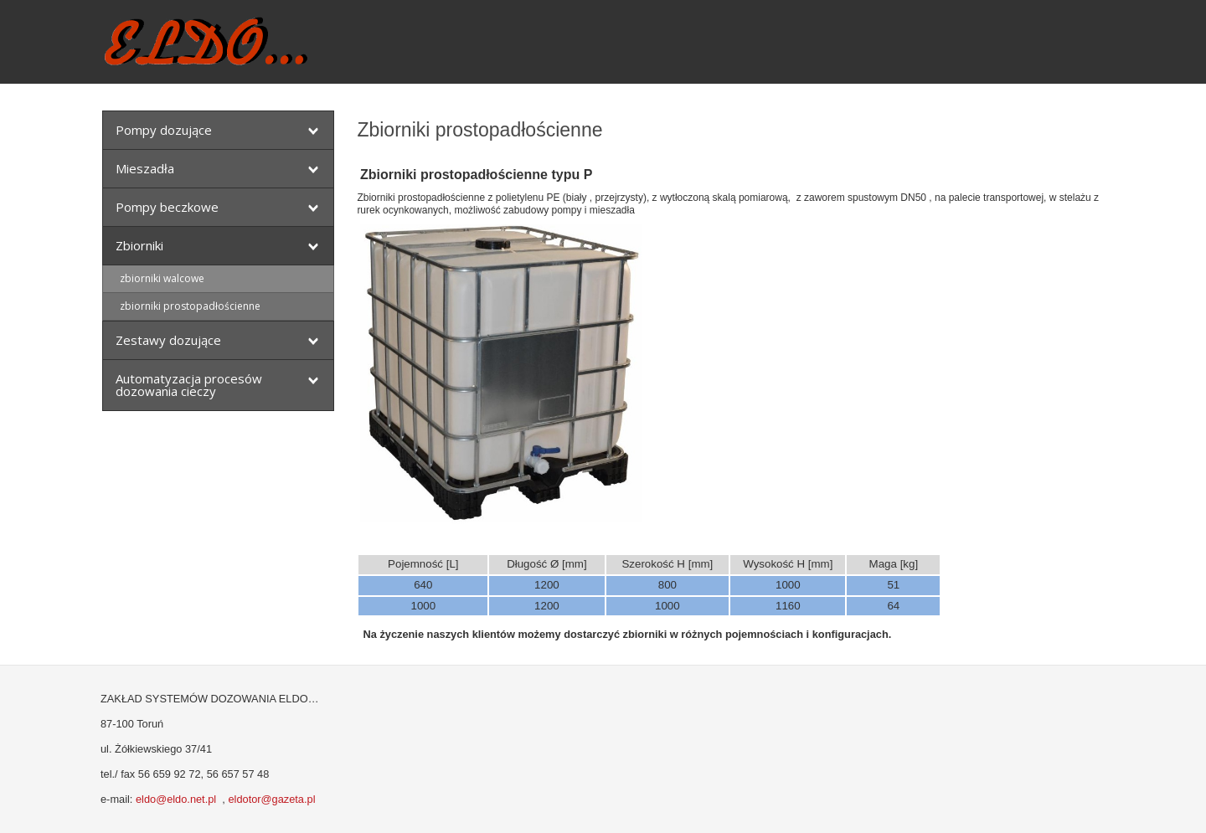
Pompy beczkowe (167, 206)
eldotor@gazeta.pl (271, 799)
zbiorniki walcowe (162, 278)
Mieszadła (145, 168)
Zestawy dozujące (168, 340)
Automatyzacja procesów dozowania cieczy (189, 384)
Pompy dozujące (164, 129)
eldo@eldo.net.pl (176, 799)
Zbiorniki (139, 245)
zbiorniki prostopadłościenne (190, 306)
